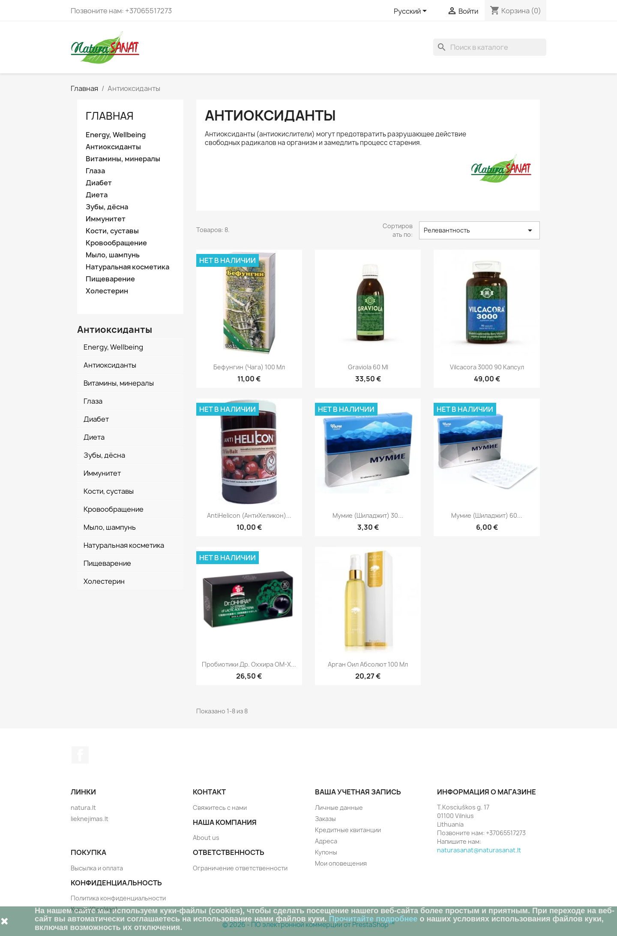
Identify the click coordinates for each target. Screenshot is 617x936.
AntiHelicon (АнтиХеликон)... (249, 515)
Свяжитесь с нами (220, 807)
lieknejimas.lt (89, 819)
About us (206, 837)
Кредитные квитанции (348, 830)
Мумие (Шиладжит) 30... (367, 515)
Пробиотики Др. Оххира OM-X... (249, 664)
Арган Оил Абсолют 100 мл (368, 664)
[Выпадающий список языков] (412, 11)
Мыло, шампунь (113, 255)
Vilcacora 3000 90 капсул (487, 367)
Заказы (325, 819)
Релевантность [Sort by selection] (479, 230)
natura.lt (83, 807)
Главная (110, 116)
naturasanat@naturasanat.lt (479, 850)
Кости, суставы (112, 231)
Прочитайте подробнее (373, 919)
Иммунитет (106, 218)
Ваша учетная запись (358, 792)
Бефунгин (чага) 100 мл (249, 367)
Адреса (326, 841)
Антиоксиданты (113, 146)
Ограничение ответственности (240, 868)
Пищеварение (110, 279)
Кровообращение (116, 243)
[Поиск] (489, 47)
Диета (97, 194)
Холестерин (107, 291)
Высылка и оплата (97, 868)
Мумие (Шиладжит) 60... (486, 515)
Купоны (326, 852)
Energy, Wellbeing (116, 134)
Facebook (80, 755)
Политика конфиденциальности (118, 898)
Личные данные (339, 807)
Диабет (99, 182)
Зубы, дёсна (107, 206)
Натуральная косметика (127, 267)
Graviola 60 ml (368, 367)
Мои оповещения (341, 863)
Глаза (95, 170)
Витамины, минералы (123, 158)
